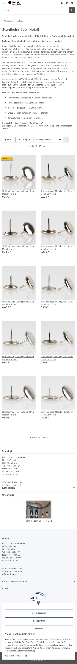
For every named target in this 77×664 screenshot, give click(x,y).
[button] (61, 3)
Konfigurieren (39, 621)
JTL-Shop (43, 660)
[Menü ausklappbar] (3, 1)
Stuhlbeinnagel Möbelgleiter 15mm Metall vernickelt (57, 192)
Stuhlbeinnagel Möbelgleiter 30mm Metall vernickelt (18, 413)
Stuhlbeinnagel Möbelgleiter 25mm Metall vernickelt (18, 358)
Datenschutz (22, 656)
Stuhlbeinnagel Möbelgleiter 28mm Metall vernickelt (57, 358)
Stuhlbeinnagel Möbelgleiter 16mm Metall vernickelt (18, 247)
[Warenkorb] (72, 3)
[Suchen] (35, 10)
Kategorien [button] (8, 488)
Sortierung (22, 139)
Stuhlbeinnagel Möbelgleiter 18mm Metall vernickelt (57, 247)
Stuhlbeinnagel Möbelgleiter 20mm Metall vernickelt (18, 303)
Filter (8, 139)
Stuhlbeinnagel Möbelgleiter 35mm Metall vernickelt (57, 413)
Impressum (9, 656)
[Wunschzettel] (66, 3)
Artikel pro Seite (43, 139)
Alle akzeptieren (39, 613)
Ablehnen (39, 629)
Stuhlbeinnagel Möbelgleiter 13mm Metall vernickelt (18, 192)
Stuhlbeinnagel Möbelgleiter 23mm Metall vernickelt (57, 303)
